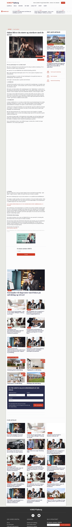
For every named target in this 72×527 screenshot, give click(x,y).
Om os (8, 522)
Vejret (45, 5)
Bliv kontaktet (38, 405)
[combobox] (9, 400)
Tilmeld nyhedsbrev (65, 524)
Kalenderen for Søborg (32, 526)
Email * (28, 392)
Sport (40, 5)
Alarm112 (9, 5)
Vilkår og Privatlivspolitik (12, 526)
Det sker (27, 5)
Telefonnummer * (13, 392)
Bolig (15, 5)
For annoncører (10, 524)
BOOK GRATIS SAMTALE (12, 228)
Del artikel (41, 59)
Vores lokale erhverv (31, 524)
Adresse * (11, 398)
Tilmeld (63, 2)
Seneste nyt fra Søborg (32, 522)
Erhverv (21, 5)
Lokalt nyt (34, 5)
